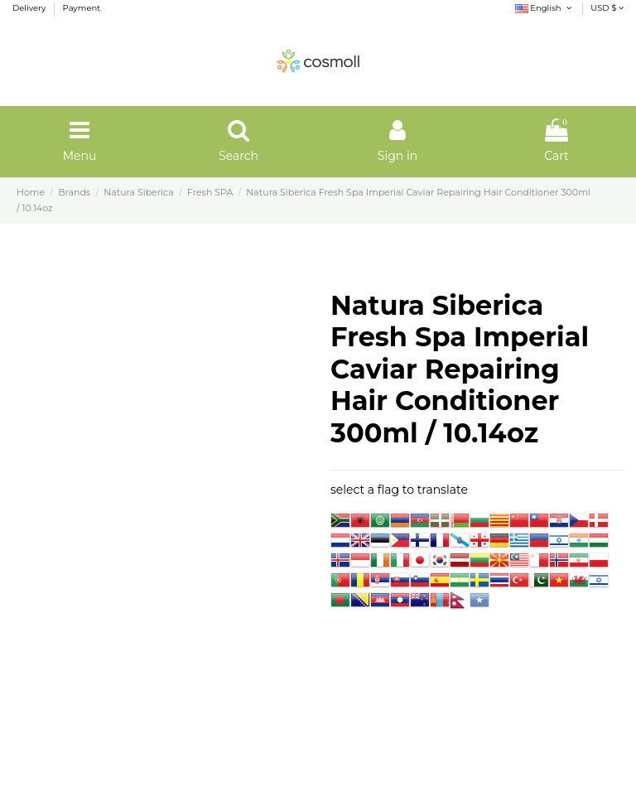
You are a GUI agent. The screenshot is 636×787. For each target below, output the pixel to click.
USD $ (607, 7)
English (544, 7)
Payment (82, 7)
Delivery (30, 7)
